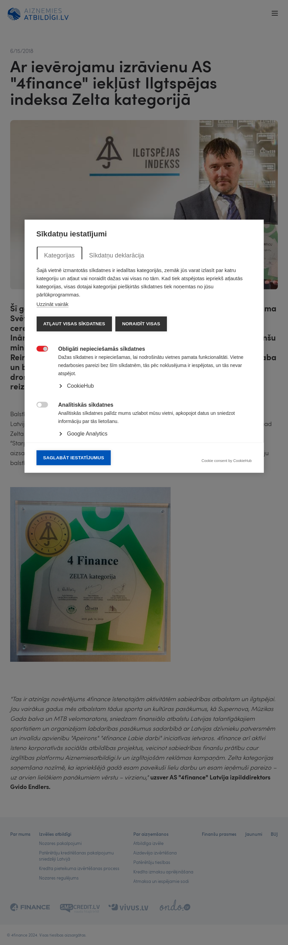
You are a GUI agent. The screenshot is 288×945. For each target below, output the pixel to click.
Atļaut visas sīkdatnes (74, 449)
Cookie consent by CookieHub (226, 587)
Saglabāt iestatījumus (73, 583)
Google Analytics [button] (87, 560)
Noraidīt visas (141, 449)
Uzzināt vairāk (52, 430)
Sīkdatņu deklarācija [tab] (116, 381)
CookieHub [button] (80, 512)
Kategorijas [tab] (59, 381)
